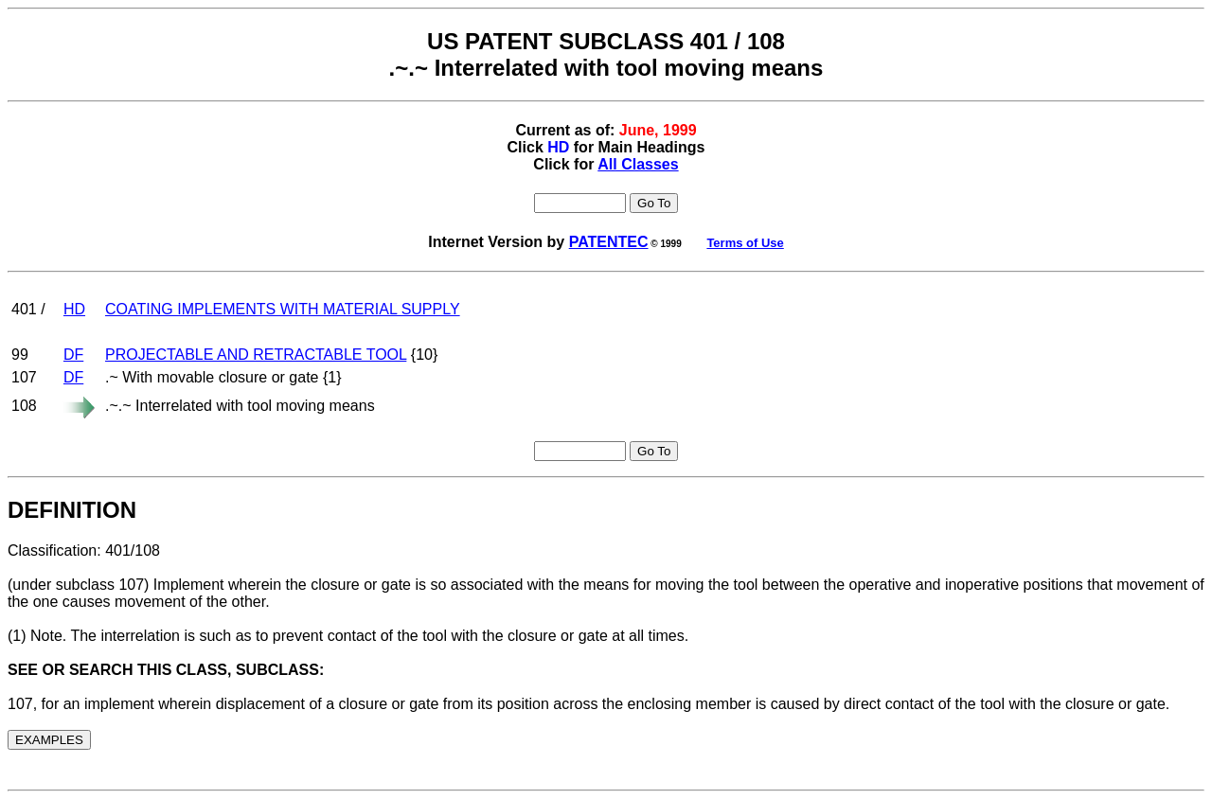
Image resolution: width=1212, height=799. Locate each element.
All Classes (637, 164)
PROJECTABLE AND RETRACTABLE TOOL (255, 354)
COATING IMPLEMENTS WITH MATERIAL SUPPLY (282, 309)
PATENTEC (609, 242)
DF (73, 354)
